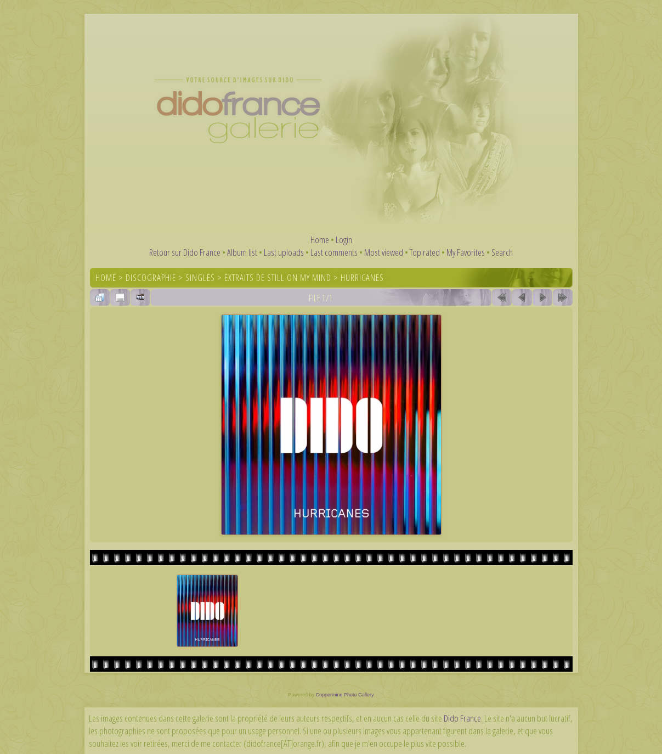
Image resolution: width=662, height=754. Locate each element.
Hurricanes (362, 277)
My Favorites (465, 252)
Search (502, 252)
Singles (200, 277)
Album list (242, 252)
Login (344, 239)
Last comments (334, 252)
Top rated (425, 252)
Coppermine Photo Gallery (344, 694)
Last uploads (284, 252)
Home (319, 239)
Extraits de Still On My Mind (277, 277)
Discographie (151, 277)
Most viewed (383, 252)
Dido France (462, 718)
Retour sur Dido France (184, 252)
